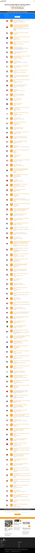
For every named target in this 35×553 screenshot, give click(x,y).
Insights (19, 544)
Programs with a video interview (9, 16)
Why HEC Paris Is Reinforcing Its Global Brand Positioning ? (17, 523)
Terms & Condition (3, 544)
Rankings (19, 543)
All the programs (7, 15)
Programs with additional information (16, 15)
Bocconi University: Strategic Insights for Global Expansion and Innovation (9, 529)
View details (14, 22)
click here (26, 549)
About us (2, 543)
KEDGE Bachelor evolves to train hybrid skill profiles (26, 528)
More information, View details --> (18, 49)
